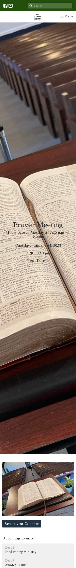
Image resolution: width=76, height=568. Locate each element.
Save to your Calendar (21, 523)
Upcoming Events (18, 538)
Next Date (38, 260)
